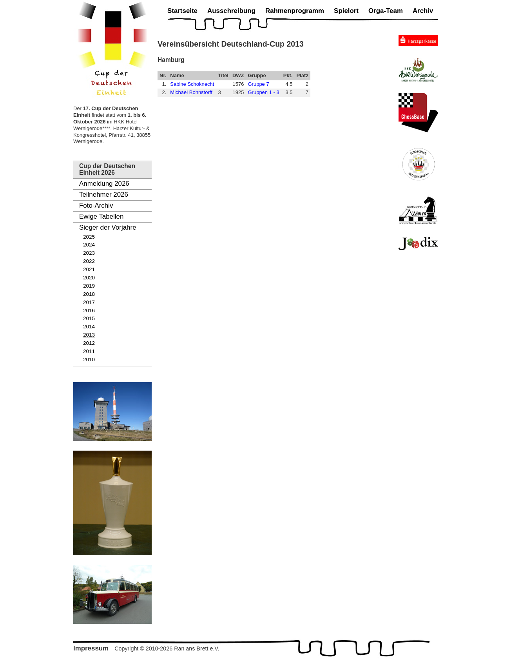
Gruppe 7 (258, 84)
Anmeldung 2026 (104, 183)
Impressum (91, 648)
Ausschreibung (231, 10)
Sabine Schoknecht (192, 84)
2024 (89, 245)
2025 (89, 237)
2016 (89, 310)
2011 (89, 351)
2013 (89, 335)
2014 (89, 327)
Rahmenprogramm (294, 10)
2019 (89, 286)
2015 (89, 318)
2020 (89, 278)
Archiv (423, 10)
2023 (89, 253)
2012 (89, 343)
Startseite (182, 10)
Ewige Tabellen (101, 216)
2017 (89, 302)
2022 (89, 261)
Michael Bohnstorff (191, 92)
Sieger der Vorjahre (107, 227)
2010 (89, 359)
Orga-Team (385, 10)
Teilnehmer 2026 (103, 194)
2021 (89, 269)
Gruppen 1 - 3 (263, 92)
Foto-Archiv (96, 205)
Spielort (346, 10)
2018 (89, 294)
